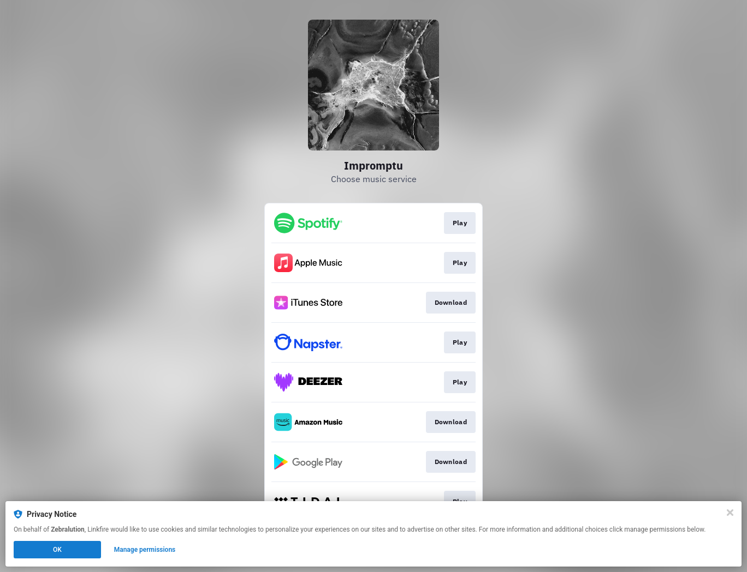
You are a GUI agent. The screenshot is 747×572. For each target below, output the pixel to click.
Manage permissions (145, 549)
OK (57, 549)
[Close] (730, 512)
